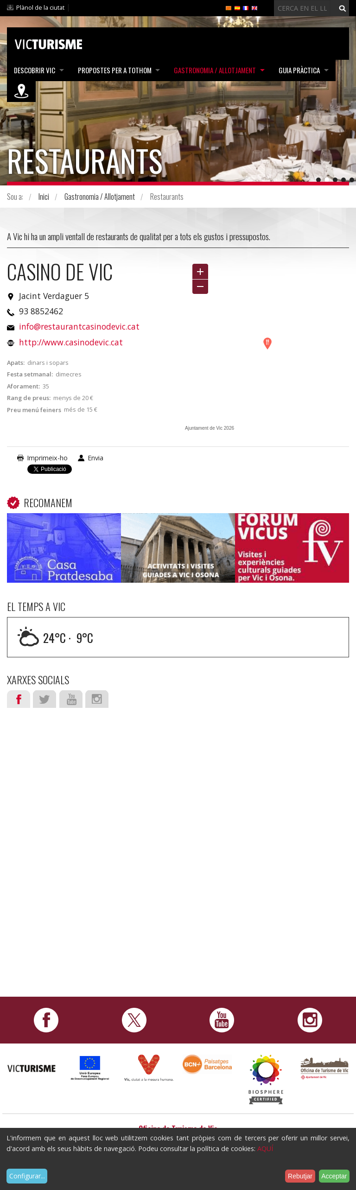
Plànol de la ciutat (40, 7)
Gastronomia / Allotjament (216, 70)
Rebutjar (300, 1176)
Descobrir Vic (34, 70)
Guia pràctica (301, 70)
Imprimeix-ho (47, 457)
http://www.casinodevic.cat (71, 342)
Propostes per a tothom (115, 70)
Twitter (44, 699)
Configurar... (27, 1175)
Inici (43, 196)
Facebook (18, 699)
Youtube (71, 699)
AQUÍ (265, 1148)
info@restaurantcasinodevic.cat (79, 326)
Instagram (96, 699)
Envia (95, 457)
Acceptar (334, 1176)
